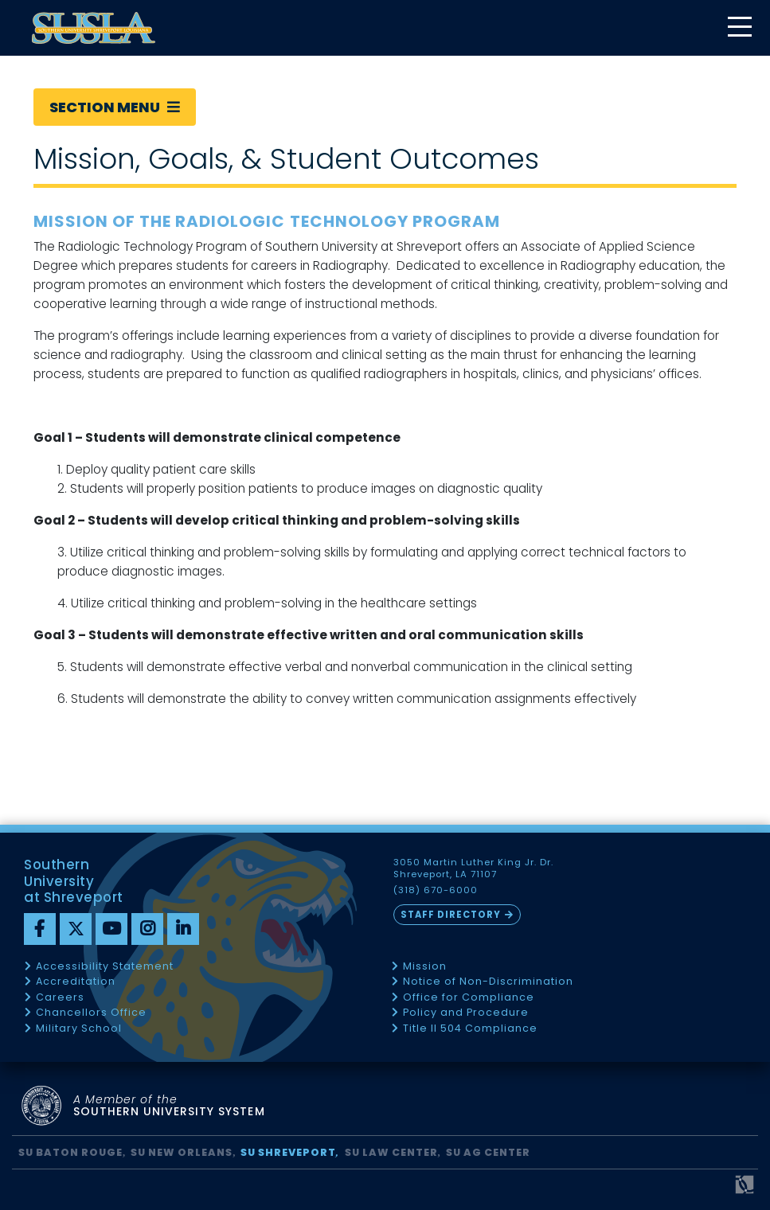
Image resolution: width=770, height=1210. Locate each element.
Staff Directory (451, 914)
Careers (60, 998)
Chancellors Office (91, 1013)
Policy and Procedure (466, 1013)
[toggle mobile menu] (739, 28)
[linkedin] (183, 929)
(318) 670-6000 (435, 890)
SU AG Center (488, 1152)
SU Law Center (391, 1152)
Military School (79, 1029)
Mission (425, 967)
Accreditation (75, 982)
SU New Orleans (182, 1152)
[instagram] (147, 929)
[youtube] (111, 929)
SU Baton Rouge (70, 1152)
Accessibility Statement (105, 967)
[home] (93, 28)
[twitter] (76, 929)
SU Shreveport (288, 1152)
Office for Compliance (468, 998)
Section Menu (114, 107)
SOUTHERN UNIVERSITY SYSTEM (169, 1106)
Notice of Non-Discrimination (488, 982)
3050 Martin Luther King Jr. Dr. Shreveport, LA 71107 (473, 868)
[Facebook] (40, 929)
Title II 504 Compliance (470, 1029)
